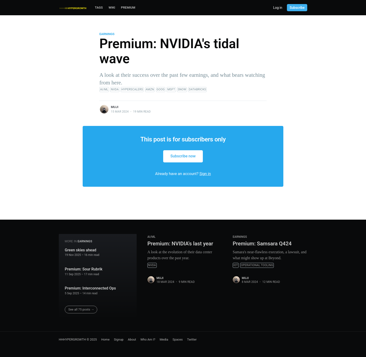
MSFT (171, 89)
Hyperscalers (132, 89)
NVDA (115, 89)
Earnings (106, 34)
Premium (128, 7)
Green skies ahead (80, 250)
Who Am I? (147, 339)
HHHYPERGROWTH (72, 339)
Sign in (205, 173)
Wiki (111, 7)
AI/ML (104, 89)
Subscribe (297, 8)
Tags (99, 7)
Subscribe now (183, 156)
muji (114, 107)
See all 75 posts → (81, 309)
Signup (119, 339)
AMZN (150, 89)
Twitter (192, 339)
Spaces (177, 339)
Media (164, 339)
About (132, 339)
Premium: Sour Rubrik (83, 269)
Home (105, 339)
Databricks (197, 89)
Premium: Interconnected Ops (90, 288)
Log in (277, 7)
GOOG (161, 89)
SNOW (182, 89)
